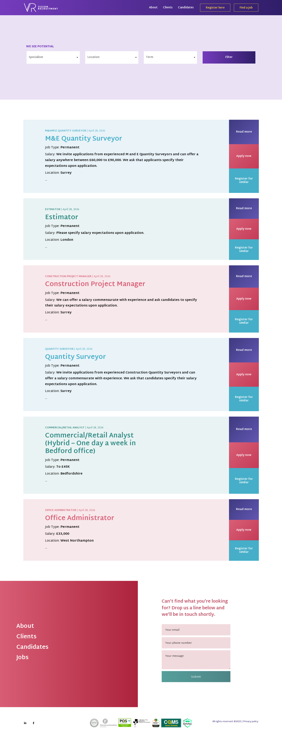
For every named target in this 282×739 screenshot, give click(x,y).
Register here (215, 8)
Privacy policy (250, 721)
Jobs (15, 657)
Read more (244, 132)
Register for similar (244, 180)
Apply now (243, 156)
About (153, 7)
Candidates (186, 7)
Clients (168, 7)
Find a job (246, 8)
